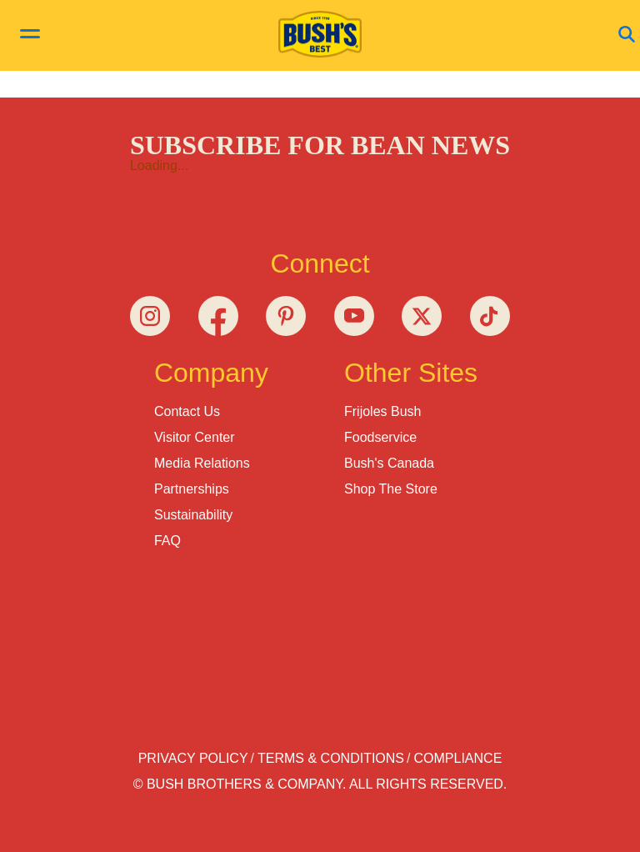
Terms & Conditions (331, 758)
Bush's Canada (389, 463)
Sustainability (193, 515)
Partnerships (191, 489)
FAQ (167, 541)
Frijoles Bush (382, 411)
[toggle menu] (30, 36)
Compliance (458, 758)
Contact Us (187, 411)
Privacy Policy (193, 758)
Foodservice (380, 437)
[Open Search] (626, 35)
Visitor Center (194, 437)
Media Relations (202, 463)
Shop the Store (391, 489)
